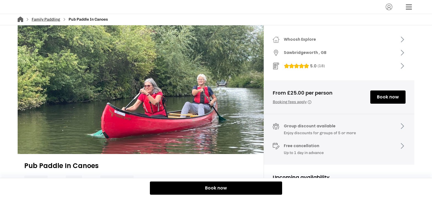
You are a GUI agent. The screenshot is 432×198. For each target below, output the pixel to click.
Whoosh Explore (300, 39)
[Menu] (408, 6)
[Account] (389, 6)
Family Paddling (46, 19)
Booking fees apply (292, 102)
